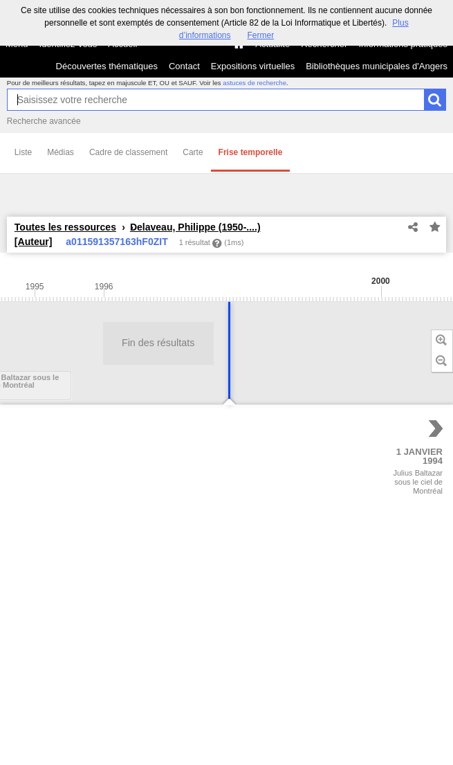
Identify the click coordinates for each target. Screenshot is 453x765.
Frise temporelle (251, 152)
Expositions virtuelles (253, 66)
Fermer (261, 35)
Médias (60, 152)
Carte (193, 152)
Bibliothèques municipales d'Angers (376, 66)
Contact (184, 66)
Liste (23, 152)
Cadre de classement (128, 152)
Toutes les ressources (65, 227)
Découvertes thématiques (107, 66)
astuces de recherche (254, 83)
